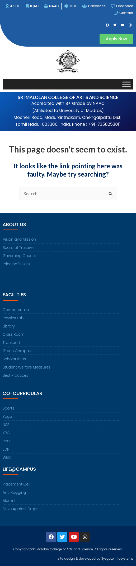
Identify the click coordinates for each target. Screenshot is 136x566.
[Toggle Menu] (126, 84)
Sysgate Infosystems (117, 558)
